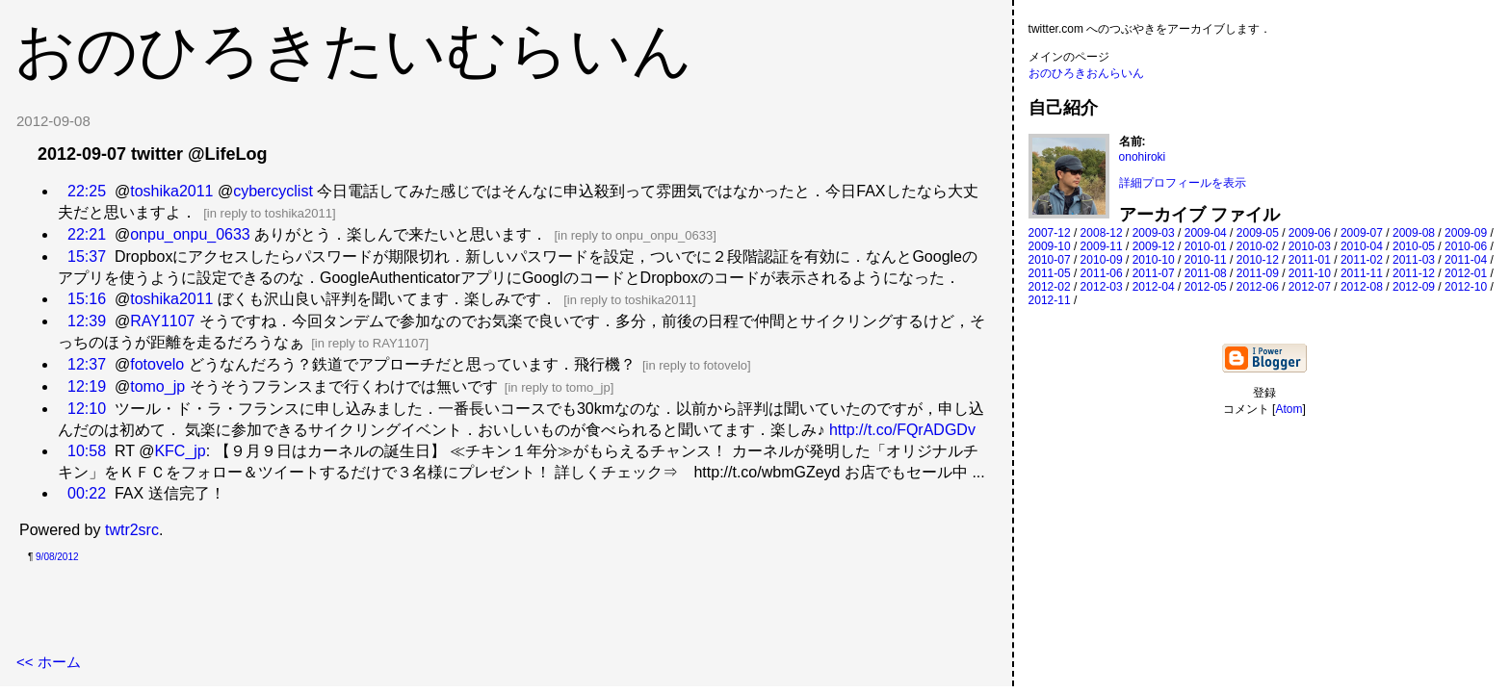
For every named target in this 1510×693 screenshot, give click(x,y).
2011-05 (1049, 273)
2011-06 (1101, 273)
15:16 (86, 299)
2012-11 (1049, 300)
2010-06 (1466, 246)
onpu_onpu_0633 (190, 234)
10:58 (86, 451)
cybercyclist (273, 191)
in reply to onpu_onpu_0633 (635, 235)
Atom (1288, 409)
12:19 (86, 386)
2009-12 (1153, 246)
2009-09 (1466, 233)
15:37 (86, 256)
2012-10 (1466, 287)
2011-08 (1206, 273)
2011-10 (1310, 273)
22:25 (86, 191)
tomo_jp (157, 386)
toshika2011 (171, 191)
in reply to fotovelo (697, 365)
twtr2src (132, 530)
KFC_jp (179, 451)
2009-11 (1101, 246)
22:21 (86, 234)
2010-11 (1206, 260)
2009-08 (1414, 233)
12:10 (86, 408)
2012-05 (1206, 287)
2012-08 (1362, 287)
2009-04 (1206, 233)
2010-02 (1258, 246)
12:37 (86, 364)
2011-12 (1414, 273)
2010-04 (1362, 246)
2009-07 (1362, 233)
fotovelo (157, 364)
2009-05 (1258, 233)
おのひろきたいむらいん (353, 50)
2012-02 (1049, 287)
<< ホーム (48, 662)
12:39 (86, 321)
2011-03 (1414, 260)
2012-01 (1466, 273)
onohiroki (1142, 157)
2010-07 (1049, 260)
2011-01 (1310, 260)
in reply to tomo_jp (559, 387)
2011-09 (1258, 273)
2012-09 (1414, 287)
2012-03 (1101, 287)
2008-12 (1101, 233)
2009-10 (1049, 246)
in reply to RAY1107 (370, 343)
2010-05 (1414, 246)
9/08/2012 (57, 557)
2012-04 (1153, 287)
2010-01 (1206, 246)
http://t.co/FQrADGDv (902, 430)
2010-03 (1310, 246)
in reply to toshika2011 (269, 213)
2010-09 (1101, 260)
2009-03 (1153, 233)
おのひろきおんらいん (1086, 73)
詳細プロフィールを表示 (1182, 183)
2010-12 (1258, 260)
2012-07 (1310, 287)
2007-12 (1049, 233)
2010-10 (1153, 260)
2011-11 (1362, 273)
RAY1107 (162, 321)
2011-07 (1153, 273)
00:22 (86, 493)
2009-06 (1310, 233)
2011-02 (1362, 260)
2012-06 (1258, 287)
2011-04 (1466, 260)
